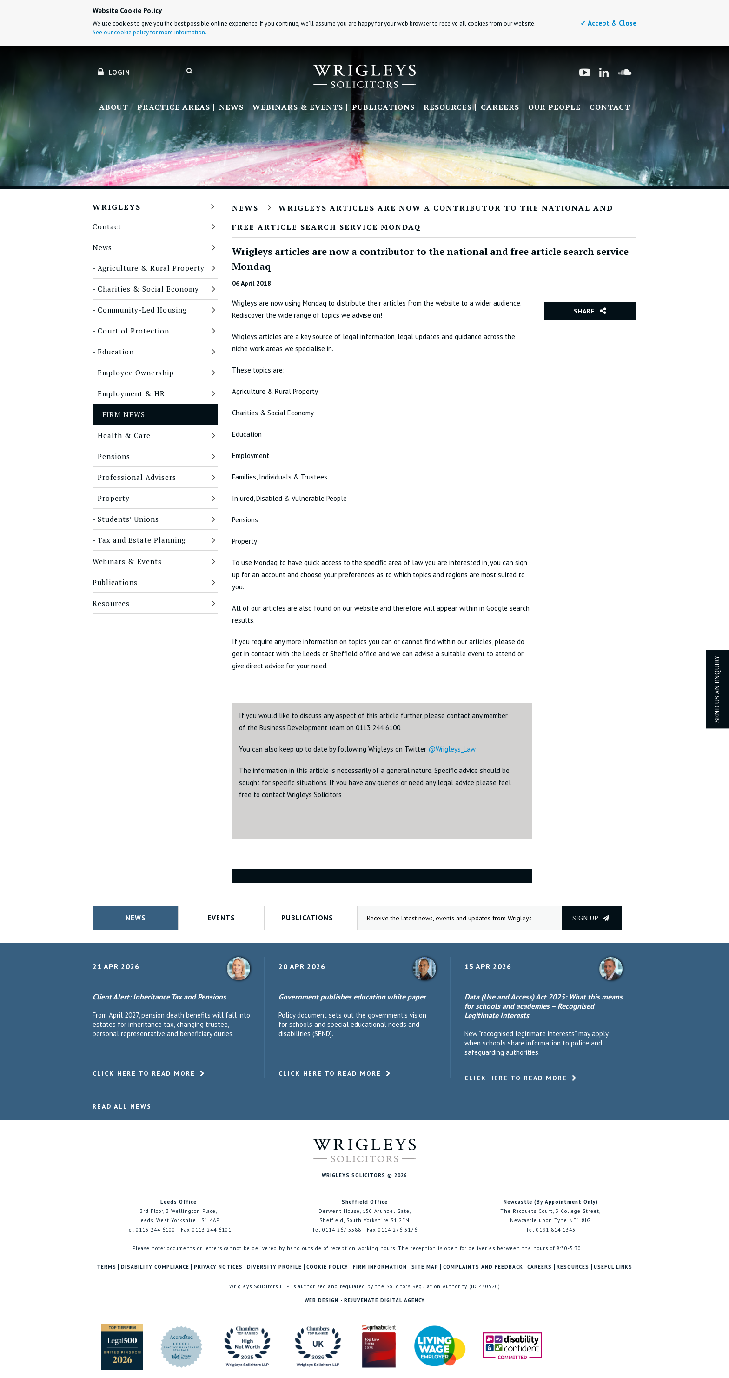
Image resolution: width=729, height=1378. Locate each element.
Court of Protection (133, 330)
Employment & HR (131, 393)
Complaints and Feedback (483, 1267)
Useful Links (613, 1267)
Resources (448, 107)
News (231, 107)
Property (114, 498)
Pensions (114, 456)
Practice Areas (173, 107)
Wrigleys (117, 207)
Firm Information (380, 1267)
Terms (106, 1267)
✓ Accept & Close (608, 23)
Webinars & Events (297, 107)
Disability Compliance (155, 1267)
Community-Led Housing (142, 309)
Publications (383, 107)
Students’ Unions (128, 519)
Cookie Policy (327, 1267)
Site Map (424, 1267)
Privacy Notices (218, 1267)
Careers (500, 107)
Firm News (123, 414)
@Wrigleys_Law (452, 749)
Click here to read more (144, 1073)
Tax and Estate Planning (142, 540)
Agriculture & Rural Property (151, 268)
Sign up (590, 917)
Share (584, 311)
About (113, 107)
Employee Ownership (136, 372)
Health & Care (124, 435)
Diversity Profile (274, 1267)
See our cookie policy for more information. (149, 32)
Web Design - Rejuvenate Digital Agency (365, 1300)
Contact (610, 107)
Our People (554, 107)
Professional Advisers (137, 477)
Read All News (122, 1106)
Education (116, 351)
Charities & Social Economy (148, 288)
